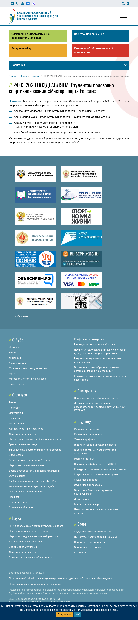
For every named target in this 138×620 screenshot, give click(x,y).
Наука (16, 518)
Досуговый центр (84, 499)
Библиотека (16, 454)
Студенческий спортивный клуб (93, 531)
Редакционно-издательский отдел (29, 460)
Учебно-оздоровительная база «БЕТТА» (32, 481)
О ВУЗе (17, 340)
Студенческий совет (21, 507)
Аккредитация (17, 363)
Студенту (84, 421)
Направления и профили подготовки (96, 398)
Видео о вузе (16, 384)
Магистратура (17, 423)
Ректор (13, 402)
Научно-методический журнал (27, 465)
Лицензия (15, 357)
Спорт (81, 524)
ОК (78, 614)
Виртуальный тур (22, 48)
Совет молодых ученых (23, 546)
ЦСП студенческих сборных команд (95, 536)
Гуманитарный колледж (23, 444)
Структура (19, 395)
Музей (12, 373)
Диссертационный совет (23, 434)
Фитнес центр (17, 475)
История (14, 347)
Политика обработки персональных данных (35, 584)
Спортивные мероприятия (89, 542)
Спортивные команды (87, 547)
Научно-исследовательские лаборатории (33, 536)
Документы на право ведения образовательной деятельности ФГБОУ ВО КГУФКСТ (99, 407)
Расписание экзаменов (88, 434)
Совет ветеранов (19, 502)
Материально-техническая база (27, 378)
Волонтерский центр (86, 504)
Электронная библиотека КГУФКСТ (95, 464)
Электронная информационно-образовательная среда (30, 35)
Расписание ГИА (84, 458)
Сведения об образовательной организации (93, 50)
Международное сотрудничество (28, 368)
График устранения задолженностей (95, 444)
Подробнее (64, 614)
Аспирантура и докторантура (26, 428)
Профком (14, 496)
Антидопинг (81, 552)
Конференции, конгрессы (89, 339)
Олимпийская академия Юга (26, 491)
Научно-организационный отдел (28, 531)
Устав (12, 352)
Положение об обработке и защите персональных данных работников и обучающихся (60, 578)
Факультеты (16, 413)
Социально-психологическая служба (96, 474)
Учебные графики (84, 439)
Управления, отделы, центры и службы (32, 486)
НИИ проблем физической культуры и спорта (36, 439)
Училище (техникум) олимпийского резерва (35, 449)
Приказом (15, 101)
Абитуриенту (86, 390)
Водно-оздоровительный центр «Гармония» (35, 470)
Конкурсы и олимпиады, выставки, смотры (100, 469)
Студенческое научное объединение (30, 557)
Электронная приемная (89, 34)
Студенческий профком (88, 484)
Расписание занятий (86, 429)
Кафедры (14, 418)
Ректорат (14, 407)
